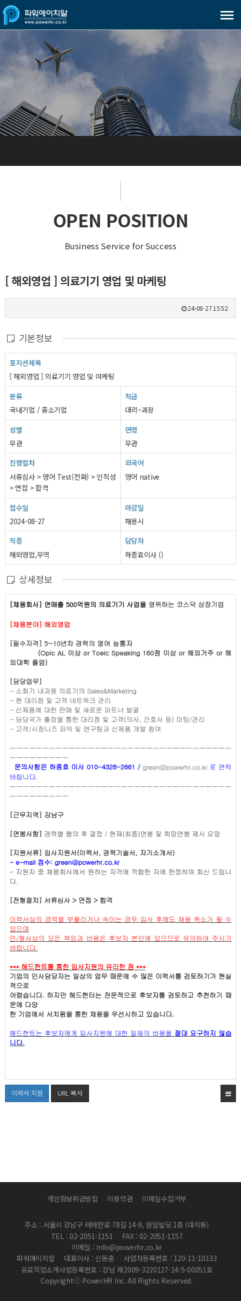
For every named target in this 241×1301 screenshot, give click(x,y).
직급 (131, 396)
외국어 (134, 463)
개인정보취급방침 (72, 1199)
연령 (131, 430)
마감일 (134, 508)
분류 (16, 396)
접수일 (19, 507)
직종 (16, 540)
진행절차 (22, 462)
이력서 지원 (23, 1091)
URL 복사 (70, 1093)
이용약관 (119, 1199)
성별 (16, 429)
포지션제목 (26, 362)
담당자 (134, 541)
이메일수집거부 (164, 1199)
